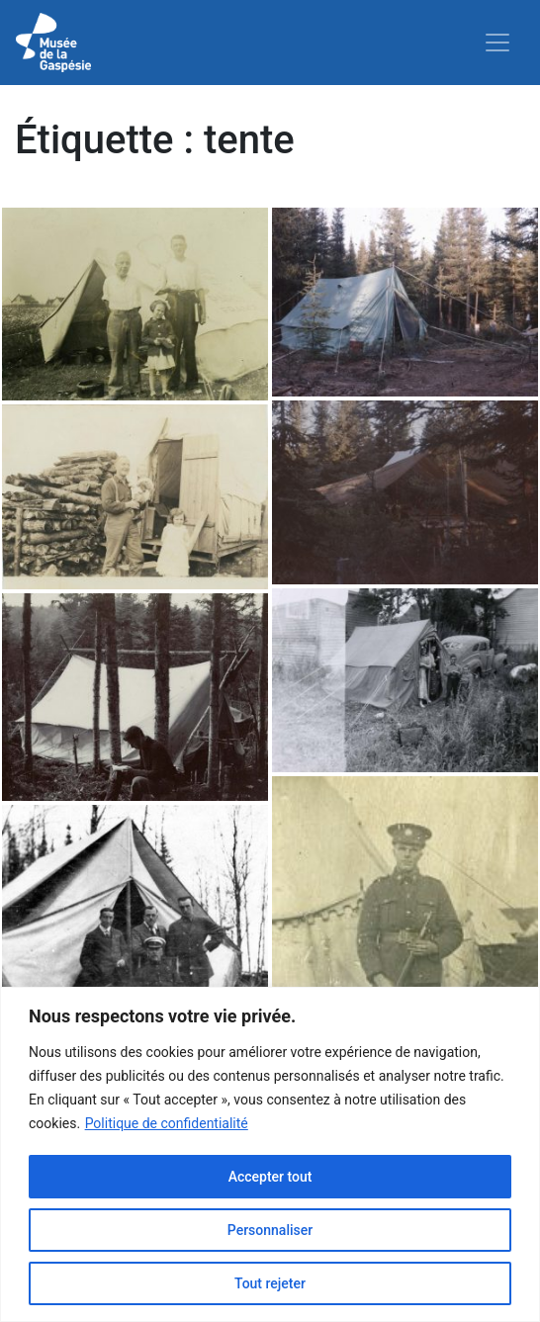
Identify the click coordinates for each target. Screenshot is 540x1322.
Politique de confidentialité (166, 1123)
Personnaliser (270, 1230)
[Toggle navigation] (497, 42)
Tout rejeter (270, 1283)
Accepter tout (270, 1177)
